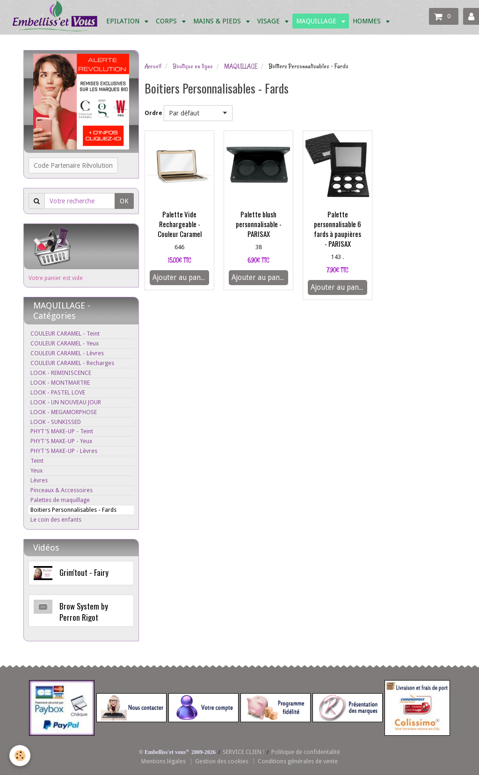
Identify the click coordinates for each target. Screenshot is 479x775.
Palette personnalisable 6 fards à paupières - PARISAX (337, 229)
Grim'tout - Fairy (84, 572)
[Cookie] (19, 755)
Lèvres (39, 480)
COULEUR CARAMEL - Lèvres (67, 353)
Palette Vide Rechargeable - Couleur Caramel (180, 224)
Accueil (153, 66)
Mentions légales (163, 761)
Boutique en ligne (193, 66)
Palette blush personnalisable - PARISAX (259, 224)
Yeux (36, 470)
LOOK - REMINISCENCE (60, 372)
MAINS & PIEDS (218, 21)
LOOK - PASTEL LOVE (57, 392)
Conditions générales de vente (298, 761)
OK (124, 201)
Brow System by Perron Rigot (83, 611)
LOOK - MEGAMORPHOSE (63, 412)
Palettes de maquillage (60, 499)
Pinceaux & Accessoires (61, 490)
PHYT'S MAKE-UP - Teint (61, 431)
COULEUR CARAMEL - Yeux (64, 343)
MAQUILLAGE (317, 21)
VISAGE (269, 21)
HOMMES (368, 21)
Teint (37, 460)
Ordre (153, 112)
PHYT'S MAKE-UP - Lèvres (63, 450)
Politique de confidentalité (305, 751)
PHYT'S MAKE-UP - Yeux (61, 441)
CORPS (167, 21)
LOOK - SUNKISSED (55, 421)
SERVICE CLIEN (242, 751)
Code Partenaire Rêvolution (73, 165)
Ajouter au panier (180, 277)
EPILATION (123, 21)
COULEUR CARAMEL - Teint (65, 333)
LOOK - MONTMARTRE (60, 382)
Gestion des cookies (221, 761)
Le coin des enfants (55, 519)
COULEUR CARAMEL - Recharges (72, 362)
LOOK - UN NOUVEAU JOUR (65, 402)
